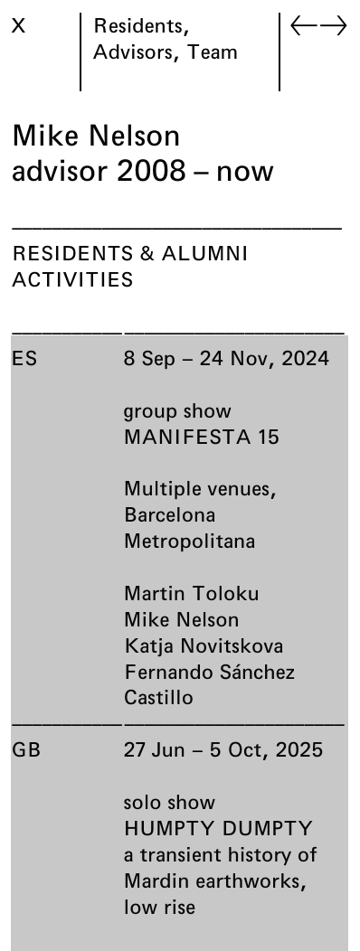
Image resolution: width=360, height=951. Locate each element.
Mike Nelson (182, 618)
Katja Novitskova (204, 644)
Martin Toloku (192, 593)
